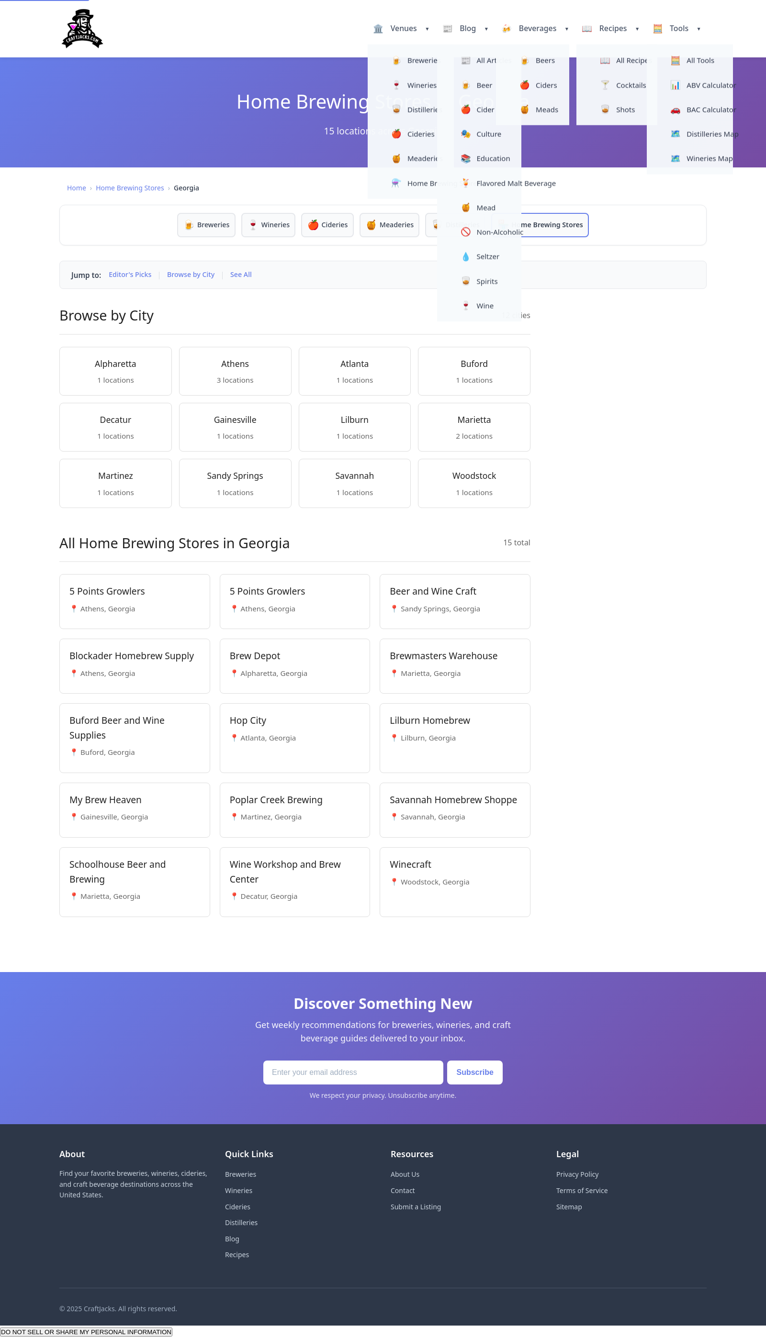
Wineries (238, 1190)
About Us (405, 1174)
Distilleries (241, 1222)
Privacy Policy (577, 1174)
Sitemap (569, 1206)
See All (248, 275)
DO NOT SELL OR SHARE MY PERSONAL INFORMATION (86, 1332)
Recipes (237, 1255)
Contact (403, 1190)
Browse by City (195, 275)
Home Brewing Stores (130, 187)
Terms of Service (582, 1190)
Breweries (240, 1174)
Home (76, 187)
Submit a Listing (416, 1206)
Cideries (237, 1206)
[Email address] (347, 1073)
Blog (232, 1238)
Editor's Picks (131, 275)
